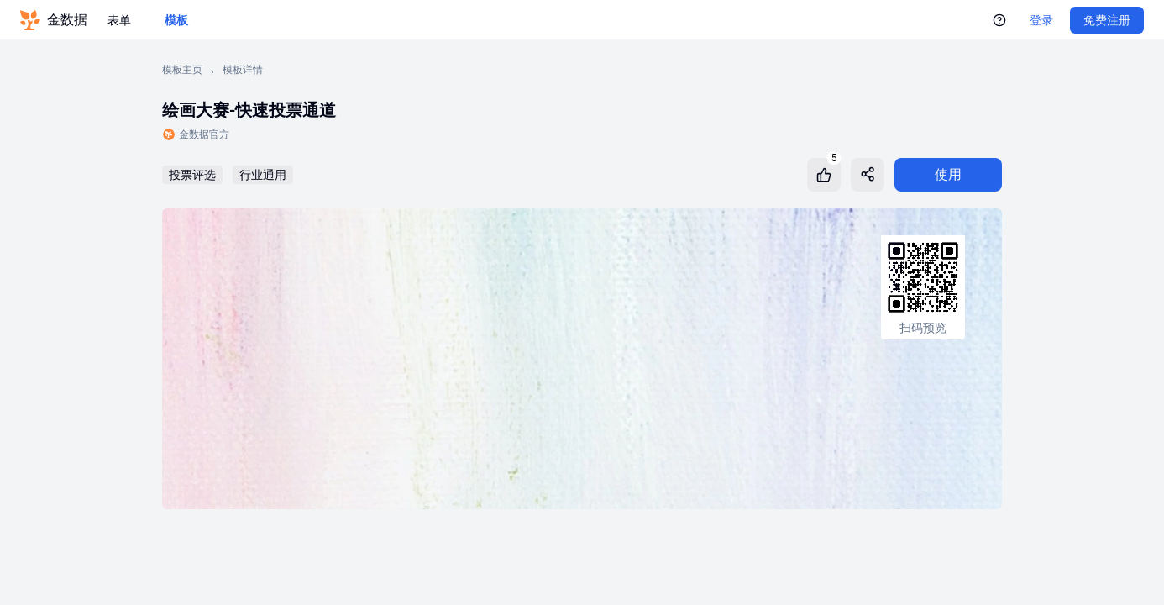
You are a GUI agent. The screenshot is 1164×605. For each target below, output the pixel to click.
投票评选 (192, 175)
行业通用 (262, 175)
